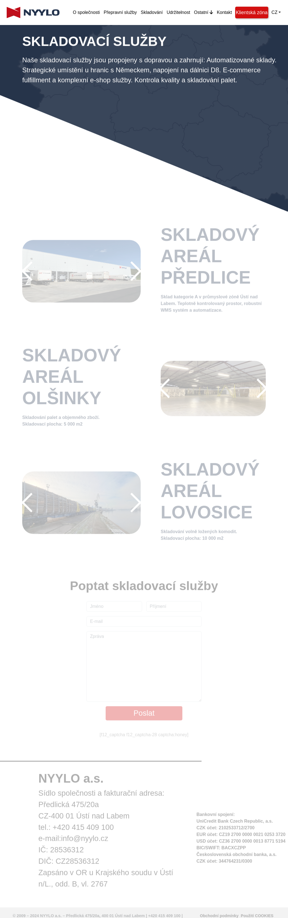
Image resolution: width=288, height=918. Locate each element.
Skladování (152, 12)
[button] (31, 272)
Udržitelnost (178, 12)
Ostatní (203, 12)
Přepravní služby (120, 12)
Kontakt (224, 12)
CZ (274, 12)
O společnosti (86, 12)
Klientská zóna (251, 12)
